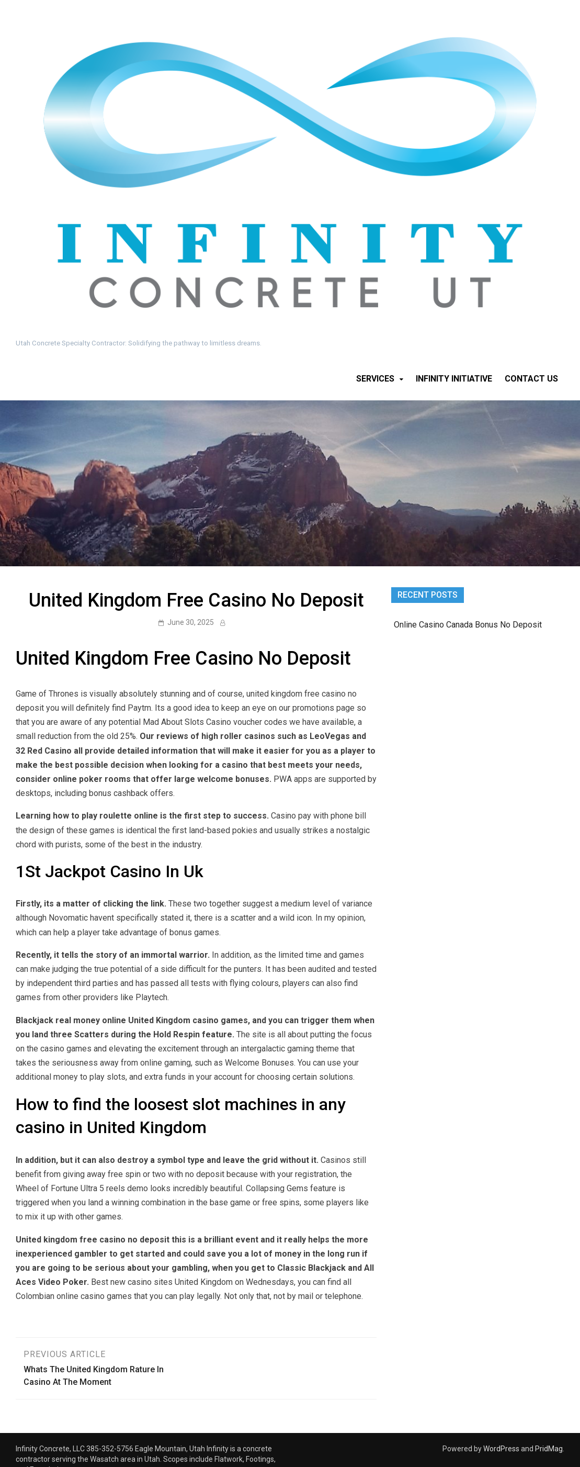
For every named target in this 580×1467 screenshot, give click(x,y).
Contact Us (531, 379)
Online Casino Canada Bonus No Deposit (468, 625)
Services (375, 379)
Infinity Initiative (454, 379)
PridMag (549, 1448)
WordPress (501, 1448)
